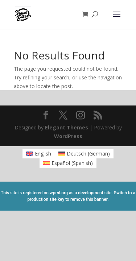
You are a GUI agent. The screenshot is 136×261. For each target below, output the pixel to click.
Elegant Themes (66, 127)
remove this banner (88, 199)
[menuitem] (38, 153)
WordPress (68, 136)
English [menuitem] (43, 153)
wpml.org (59, 192)
